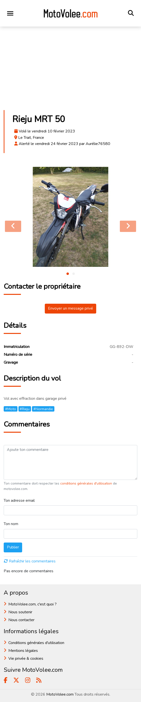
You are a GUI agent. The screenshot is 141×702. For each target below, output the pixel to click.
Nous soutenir (20, 612)
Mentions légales (23, 650)
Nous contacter (21, 620)
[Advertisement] (70, 69)
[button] (68, 273)
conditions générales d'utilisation (86, 483)
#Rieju (25, 408)
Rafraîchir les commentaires (30, 561)
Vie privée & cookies (25, 658)
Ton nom (11, 524)
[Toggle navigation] (10, 13)
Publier (13, 547)
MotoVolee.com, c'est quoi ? (32, 604)
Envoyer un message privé (70, 308)
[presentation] (13, 226)
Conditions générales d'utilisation (36, 642)
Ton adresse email (19, 500)
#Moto (10, 408)
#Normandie (43, 408)
